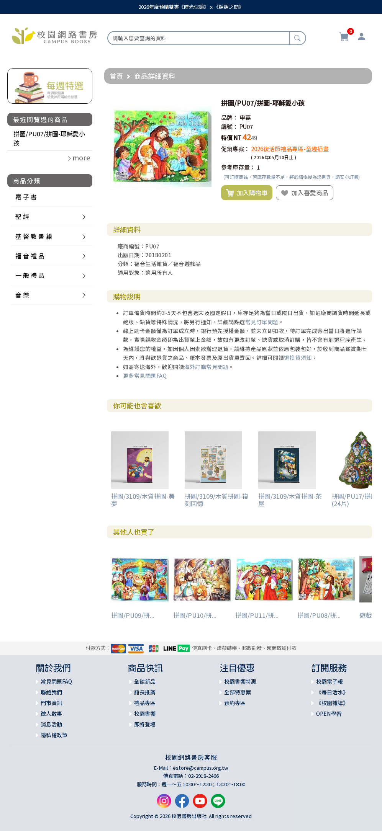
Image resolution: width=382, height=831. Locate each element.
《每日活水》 (332, 692)
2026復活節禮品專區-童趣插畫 (290, 149)
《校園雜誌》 (332, 703)
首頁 (116, 76)
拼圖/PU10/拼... (194, 615)
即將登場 (145, 724)
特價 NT (231, 138)
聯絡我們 (51, 692)
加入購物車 (246, 193)
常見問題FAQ (56, 681)
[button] (204, 103)
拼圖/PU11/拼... (257, 615)
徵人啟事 (51, 713)
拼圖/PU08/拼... (319, 615)
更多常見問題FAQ (145, 375)
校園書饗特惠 (240, 681)
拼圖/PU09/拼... (132, 615)
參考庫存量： (238, 167)
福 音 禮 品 (29, 255)
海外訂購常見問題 (206, 367)
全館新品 (145, 681)
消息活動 (51, 724)
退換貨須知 (298, 357)
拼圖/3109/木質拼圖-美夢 (143, 499)
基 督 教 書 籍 (33, 236)
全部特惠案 (237, 692)
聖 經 (22, 216)
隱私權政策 (54, 735)
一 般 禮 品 (29, 275)
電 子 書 (26, 196)
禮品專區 (145, 703)
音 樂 (22, 294)
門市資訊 (51, 703)
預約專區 (235, 703)
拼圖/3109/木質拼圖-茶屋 (290, 499)
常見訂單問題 (262, 322)
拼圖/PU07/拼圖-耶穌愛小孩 (49, 138)
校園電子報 (329, 681)
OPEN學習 (329, 713)
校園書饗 (145, 713)
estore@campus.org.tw (200, 767)
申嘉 (245, 117)
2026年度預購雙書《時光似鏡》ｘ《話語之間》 (191, 6)
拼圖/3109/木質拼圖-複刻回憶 (216, 499)
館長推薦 (145, 692)
